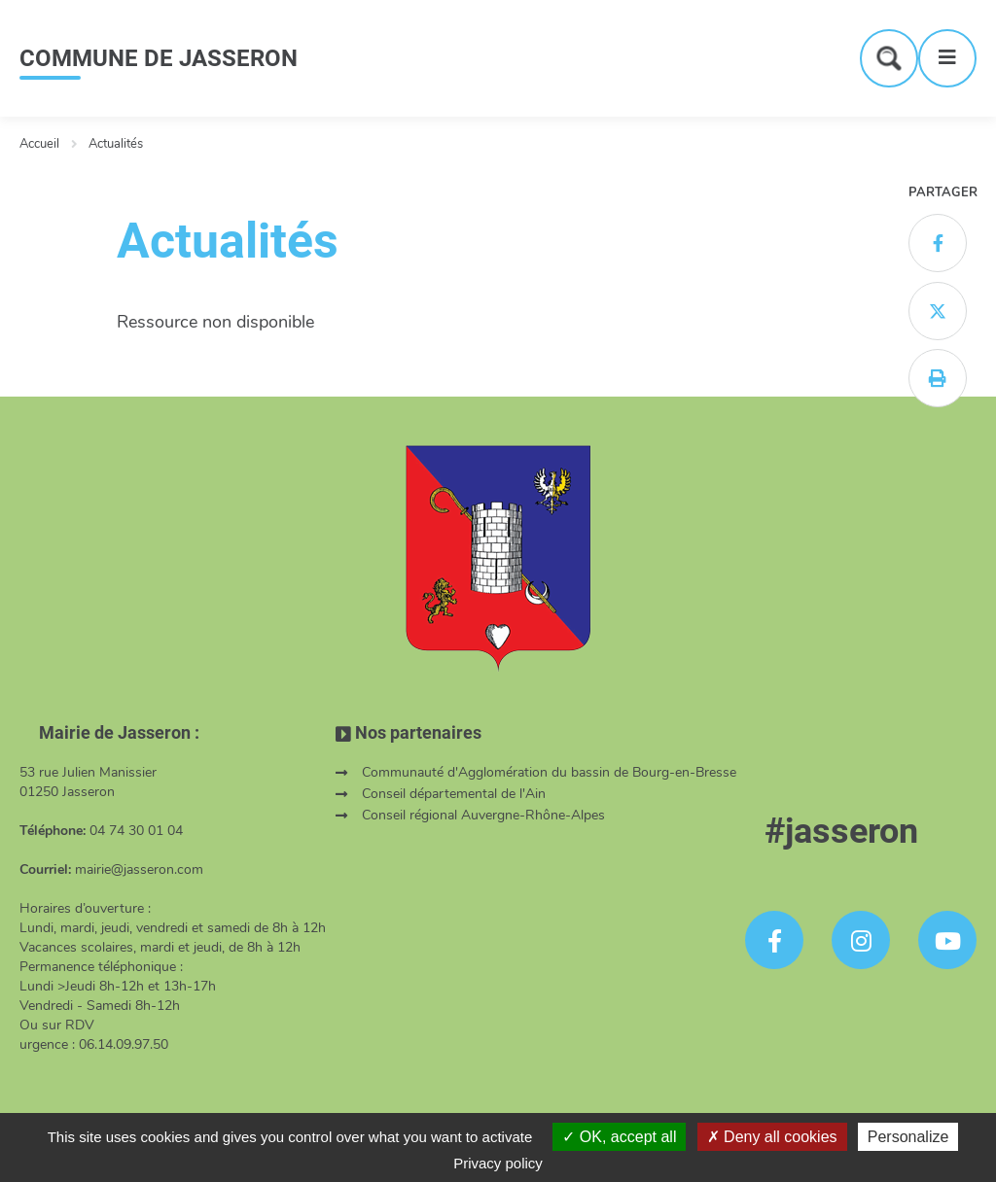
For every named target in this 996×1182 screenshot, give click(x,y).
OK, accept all (619, 1137)
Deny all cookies (772, 1137)
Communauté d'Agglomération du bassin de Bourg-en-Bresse (549, 772)
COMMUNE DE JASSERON (158, 58)
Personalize (908, 1137)
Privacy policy (498, 1163)
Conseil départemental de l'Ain (454, 793)
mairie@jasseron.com (139, 869)
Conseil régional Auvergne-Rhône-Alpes (483, 815)
